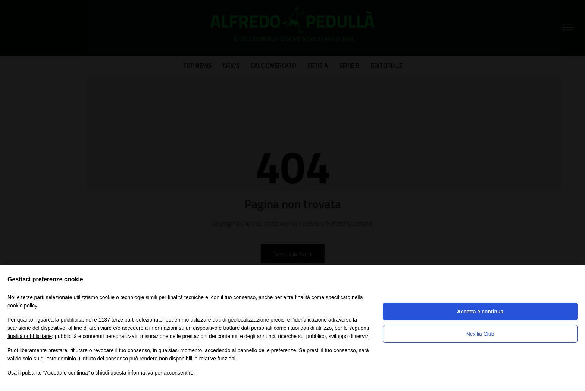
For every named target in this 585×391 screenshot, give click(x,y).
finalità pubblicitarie (29, 336)
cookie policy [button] (22, 306)
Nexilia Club (480, 334)
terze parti (123, 320)
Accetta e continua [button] (480, 312)
